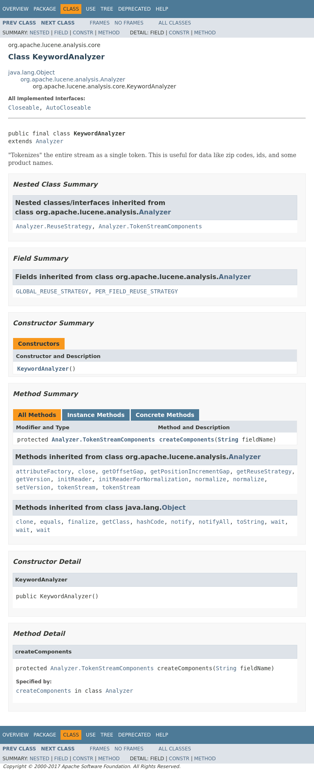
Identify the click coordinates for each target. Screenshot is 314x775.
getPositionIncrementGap (190, 471)
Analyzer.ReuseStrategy (54, 226)
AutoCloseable (68, 107)
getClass (116, 521)
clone (24, 521)
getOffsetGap (123, 471)
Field (61, 33)
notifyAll (214, 521)
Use (91, 9)
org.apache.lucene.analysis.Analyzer (72, 79)
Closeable (23, 107)
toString (250, 521)
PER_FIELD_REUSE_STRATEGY (136, 291)
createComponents (186, 439)
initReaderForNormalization (143, 479)
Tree (107, 9)
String (228, 439)
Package (45, 9)
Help (162, 9)
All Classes (175, 23)
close (86, 471)
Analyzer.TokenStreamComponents (150, 226)
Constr (83, 33)
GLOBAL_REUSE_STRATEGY (52, 291)
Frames (100, 23)
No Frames (129, 23)
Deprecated (134, 9)
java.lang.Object (31, 72)
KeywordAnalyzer (43, 368)
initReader (74, 479)
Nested (39, 33)
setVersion (33, 487)
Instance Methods (95, 415)
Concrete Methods (165, 415)
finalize (81, 521)
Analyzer (49, 141)
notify (181, 521)
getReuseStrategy (264, 471)
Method (109, 33)
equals (50, 521)
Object (174, 507)
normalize (210, 479)
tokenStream (76, 487)
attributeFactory (43, 471)
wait (278, 521)
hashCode (150, 521)
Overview (15, 9)
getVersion (33, 479)
